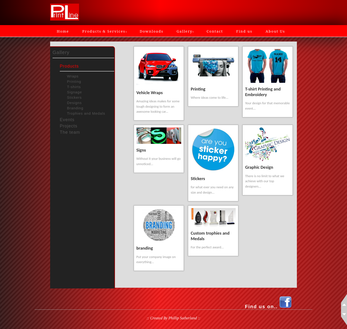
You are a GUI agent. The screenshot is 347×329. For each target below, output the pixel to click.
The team (70, 132)
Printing (74, 81)
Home (63, 31)
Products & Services (104, 31)
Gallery (185, 31)
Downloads (151, 31)
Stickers (74, 97)
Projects (68, 126)
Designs (74, 103)
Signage (74, 92)
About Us (275, 31)
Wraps (73, 76)
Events (67, 119)
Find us (244, 31)
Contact (215, 31)
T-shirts (74, 87)
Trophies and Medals (86, 113)
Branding (75, 108)
